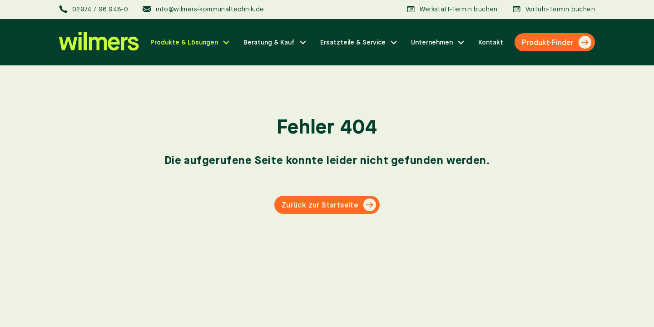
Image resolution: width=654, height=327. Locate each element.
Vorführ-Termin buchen (553, 9)
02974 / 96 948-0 (93, 9)
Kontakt (490, 42)
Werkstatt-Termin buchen (452, 9)
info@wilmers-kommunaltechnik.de (203, 9)
